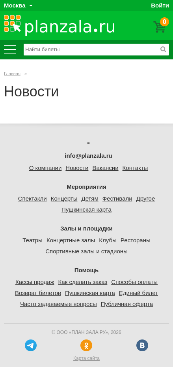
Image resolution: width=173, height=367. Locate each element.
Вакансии (105, 167)
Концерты (64, 198)
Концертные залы (71, 240)
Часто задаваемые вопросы (58, 304)
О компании (45, 167)
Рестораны (136, 240)
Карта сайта (86, 358)
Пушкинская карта (86, 209)
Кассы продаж (34, 281)
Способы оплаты (134, 281)
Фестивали (117, 198)
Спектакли (32, 198)
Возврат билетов (38, 293)
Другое (145, 198)
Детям (89, 198)
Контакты (135, 167)
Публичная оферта (127, 304)
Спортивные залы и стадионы (86, 251)
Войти (160, 5)
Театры (32, 240)
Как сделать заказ (83, 281)
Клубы (108, 240)
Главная (12, 73)
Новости (76, 167)
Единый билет (138, 293)
